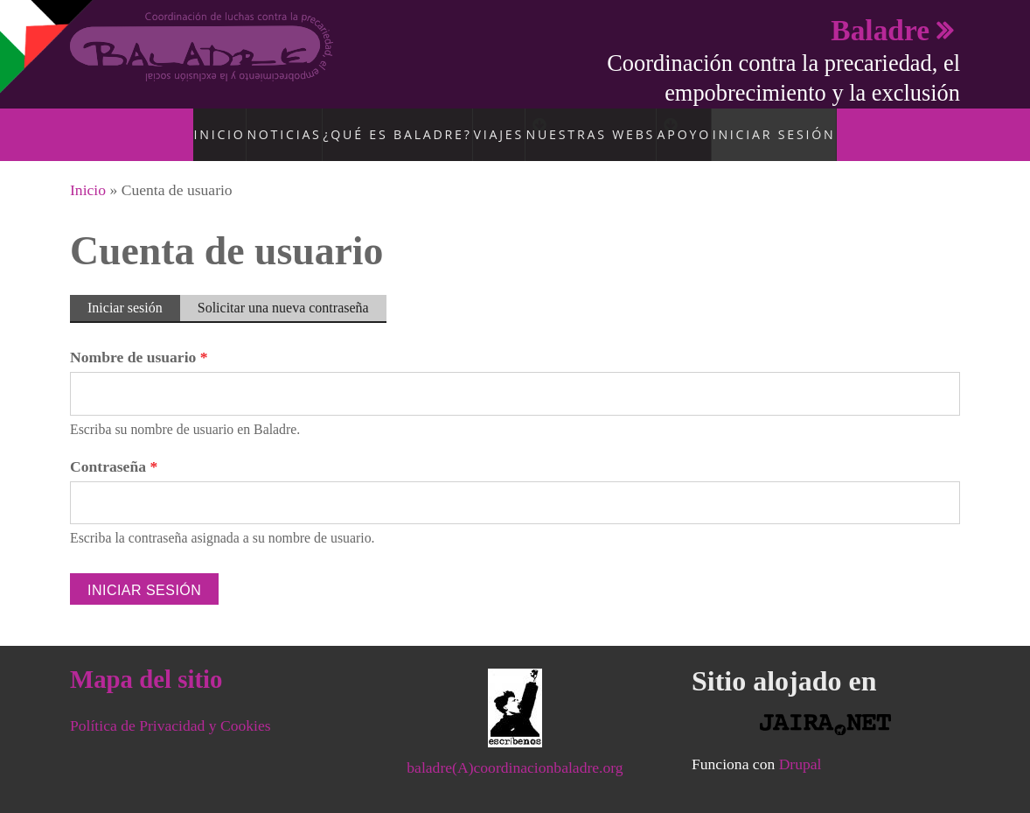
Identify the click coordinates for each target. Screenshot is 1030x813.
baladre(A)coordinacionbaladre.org (515, 749)
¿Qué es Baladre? (384, 125)
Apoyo (705, 125)
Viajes (480, 125)
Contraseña (113, 448)
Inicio (212, 125)
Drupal (800, 745)
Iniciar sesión (791, 125)
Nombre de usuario (139, 338)
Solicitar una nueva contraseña (283, 289)
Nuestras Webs (593, 125)
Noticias (280, 125)
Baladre (880, 30)
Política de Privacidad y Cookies (170, 707)
